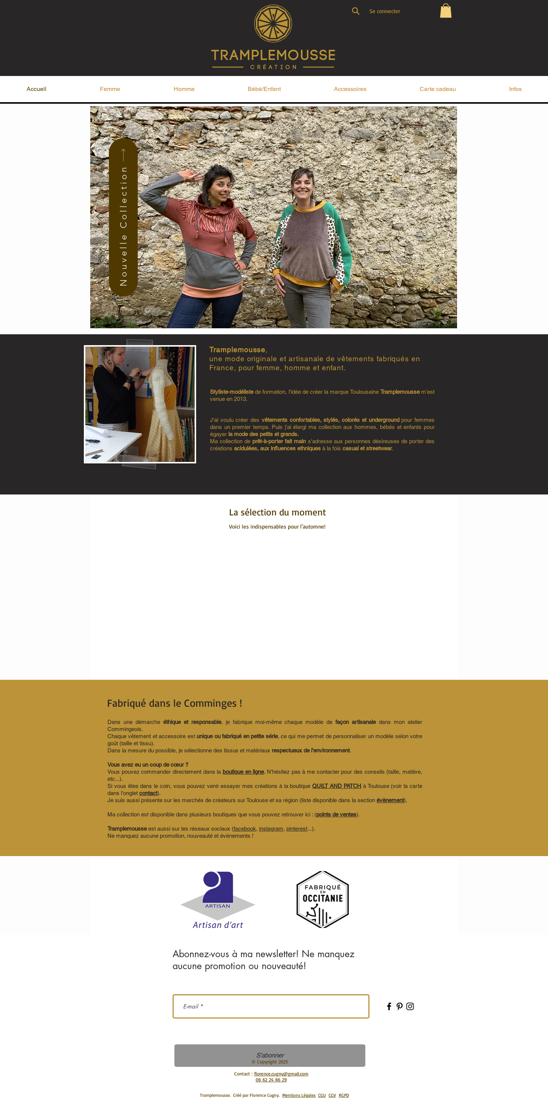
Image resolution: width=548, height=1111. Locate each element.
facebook (245, 828)
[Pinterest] (400, 1006)
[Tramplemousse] (255, 318)
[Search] (355, 11)
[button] (446, 10)
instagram (271, 828)
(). (337, 814)
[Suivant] (448, 217)
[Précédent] (99, 217)
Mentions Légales (299, 1095)
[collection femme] (265, 318)
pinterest (296, 828)
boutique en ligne (243, 771)
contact (148, 793)
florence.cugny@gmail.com (281, 1074)
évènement (390, 800)
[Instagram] (410, 1006)
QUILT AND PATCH (336, 786)
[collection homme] (274, 318)
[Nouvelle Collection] (123, 217)
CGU (322, 1095)
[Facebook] (389, 1006)
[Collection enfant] (284, 318)
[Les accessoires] (293, 318)
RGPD (344, 1095)
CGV (332, 1095)
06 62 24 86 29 (271, 1080)
